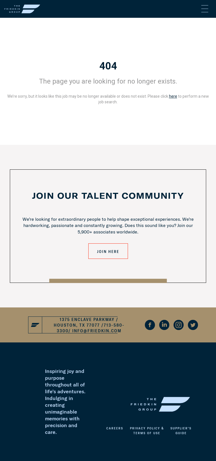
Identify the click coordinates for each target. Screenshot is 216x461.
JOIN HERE (108, 251)
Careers (114, 428)
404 (108, 66)
